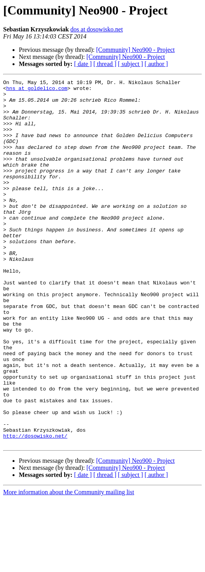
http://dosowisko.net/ (35, 507)
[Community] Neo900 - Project (135, 49)
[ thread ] (104, 63)
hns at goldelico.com (36, 90)
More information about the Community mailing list (68, 565)
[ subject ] (130, 63)
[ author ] (156, 63)
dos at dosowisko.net (97, 29)
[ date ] (83, 63)
